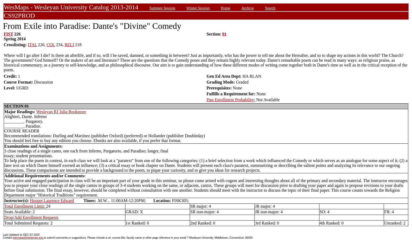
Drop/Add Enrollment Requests (31, 217)
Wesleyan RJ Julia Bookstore (61, 111)
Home (225, 8)
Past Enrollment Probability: (231, 99)
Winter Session (198, 8)
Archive (247, 8)
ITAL (32, 44)
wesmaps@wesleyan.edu (28, 237)
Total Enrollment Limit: (25, 206)
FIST (8, 34)
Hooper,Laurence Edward (52, 200)
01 (224, 34)
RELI (69, 44)
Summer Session (162, 8)
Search (270, 8)
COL (51, 44)
